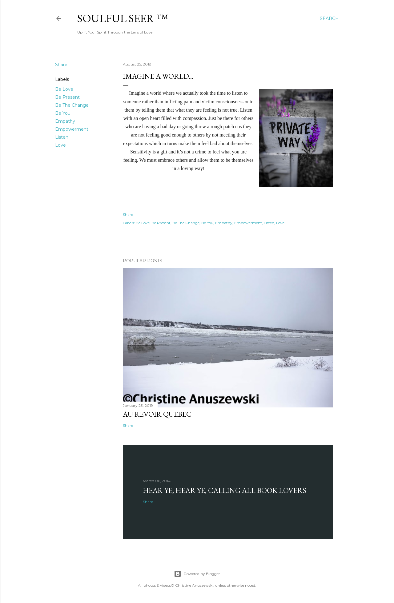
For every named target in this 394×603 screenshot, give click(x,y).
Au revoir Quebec (157, 414)
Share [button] (61, 64)
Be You (62, 113)
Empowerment (71, 129)
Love (60, 145)
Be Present (67, 97)
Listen (61, 137)
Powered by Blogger (197, 573)
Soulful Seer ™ (122, 18)
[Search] (329, 18)
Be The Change (72, 105)
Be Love (64, 89)
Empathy (65, 121)
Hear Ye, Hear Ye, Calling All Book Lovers (224, 490)
